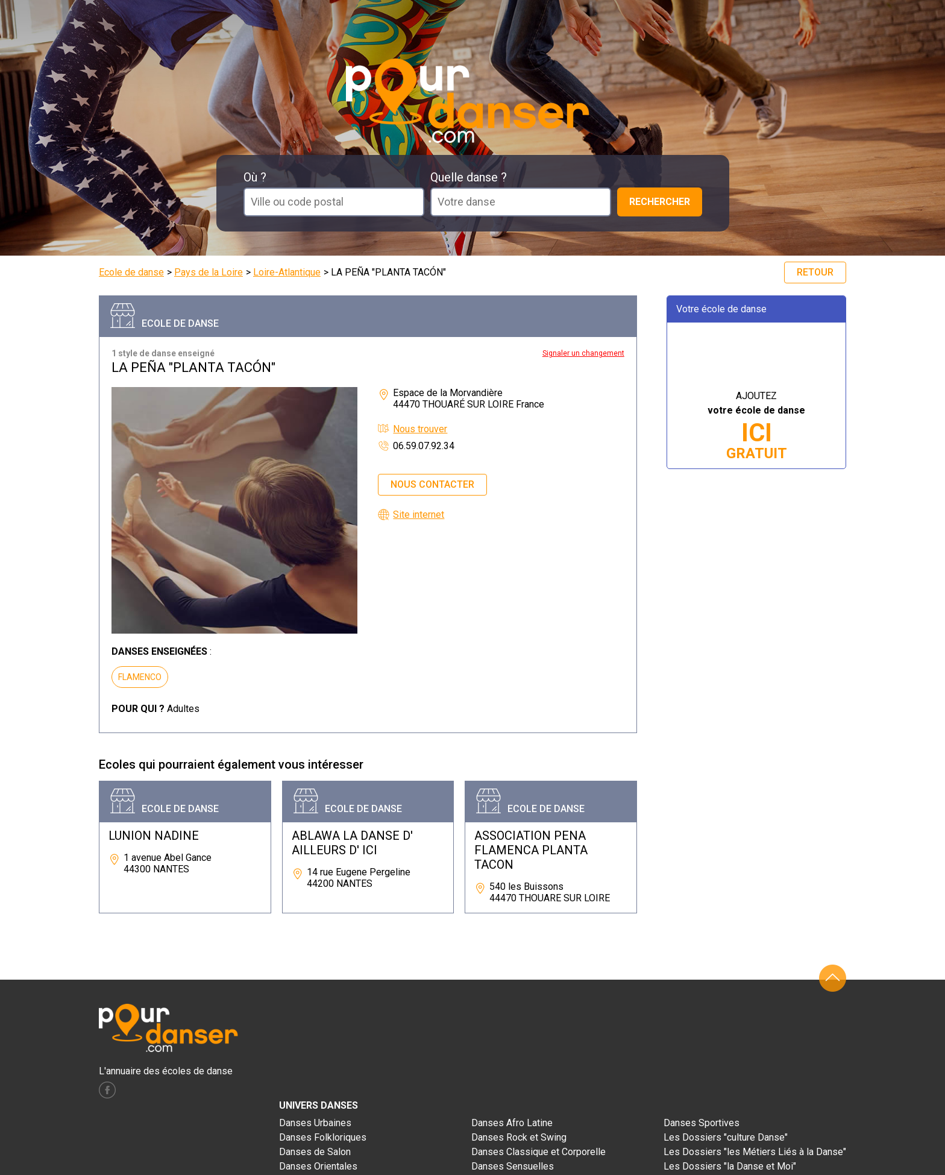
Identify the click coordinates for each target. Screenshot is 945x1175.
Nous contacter (432, 484)
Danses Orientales (318, 1166)
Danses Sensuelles (512, 1166)
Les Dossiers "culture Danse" (726, 1137)
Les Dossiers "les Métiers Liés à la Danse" (755, 1152)
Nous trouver (420, 429)
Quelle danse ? (468, 177)
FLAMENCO (140, 677)
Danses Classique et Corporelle (538, 1152)
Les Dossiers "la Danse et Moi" (730, 1166)
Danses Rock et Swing (519, 1137)
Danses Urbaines (315, 1123)
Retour (815, 272)
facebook (107, 1090)
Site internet (418, 514)
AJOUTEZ (756, 426)
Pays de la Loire (208, 272)
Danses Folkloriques (322, 1137)
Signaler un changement (583, 353)
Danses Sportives (701, 1123)
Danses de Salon (315, 1152)
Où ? (254, 177)
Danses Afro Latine (512, 1123)
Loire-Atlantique (287, 272)
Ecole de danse (131, 272)
